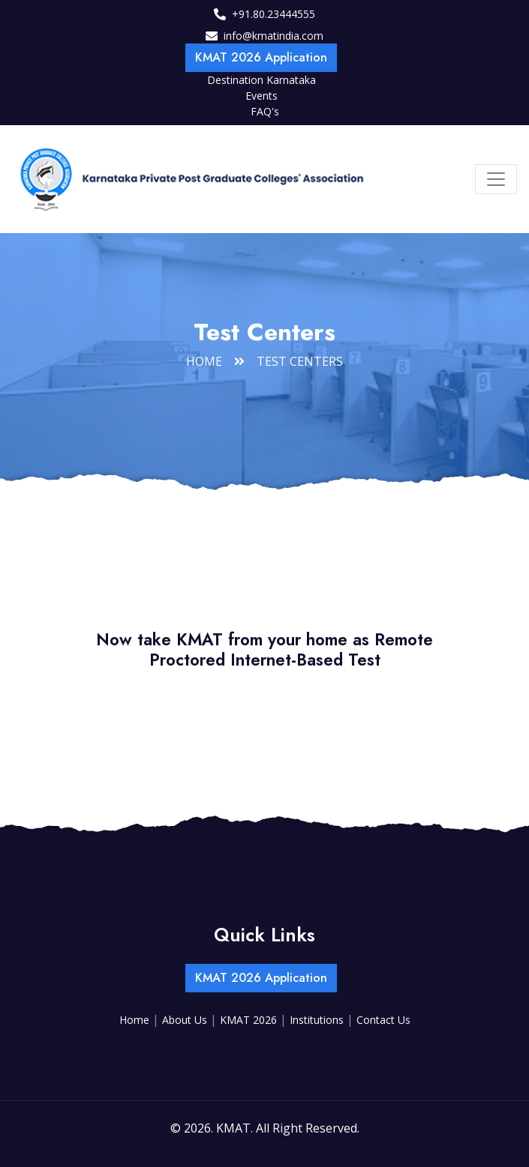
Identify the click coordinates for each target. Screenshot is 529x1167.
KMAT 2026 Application (261, 57)
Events (261, 95)
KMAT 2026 (250, 1020)
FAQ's (265, 111)
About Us (186, 1020)
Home (204, 361)
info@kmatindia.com (273, 35)
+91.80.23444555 (273, 14)
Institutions (318, 1020)
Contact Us (383, 1020)
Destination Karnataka (261, 80)
